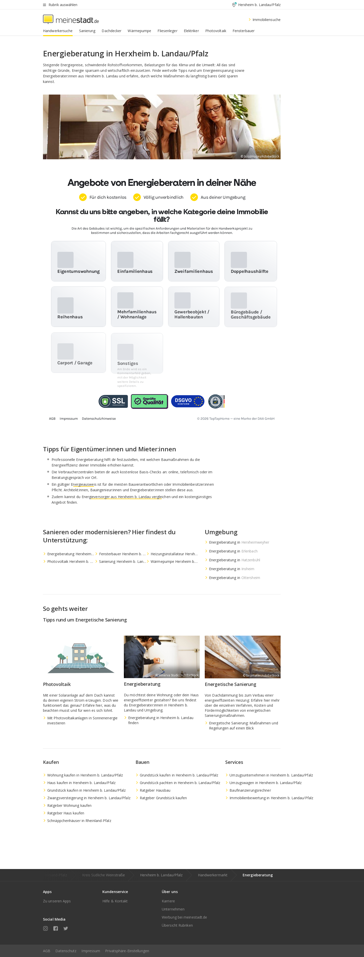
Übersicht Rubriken (177, 925)
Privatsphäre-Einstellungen (127, 950)
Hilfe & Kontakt (115, 901)
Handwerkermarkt (213, 875)
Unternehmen (173, 909)
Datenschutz (65, 950)
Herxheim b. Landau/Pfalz (161, 875)
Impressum (90, 950)
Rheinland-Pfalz (54, 875)
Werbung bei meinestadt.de (184, 917)
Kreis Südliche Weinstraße (103, 875)
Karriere (168, 901)
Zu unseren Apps (57, 901)
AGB (46, 950)
